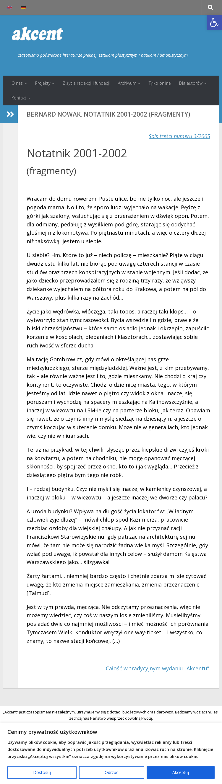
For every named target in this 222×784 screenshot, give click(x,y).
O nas (17, 83)
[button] (214, 22)
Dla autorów (190, 83)
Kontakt (19, 98)
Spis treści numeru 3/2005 (179, 136)
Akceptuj (180, 772)
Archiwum (127, 83)
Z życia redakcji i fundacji (86, 83)
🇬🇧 (9, 7)
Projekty (42, 83)
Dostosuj (42, 772)
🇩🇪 (23, 7)
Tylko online (160, 83)
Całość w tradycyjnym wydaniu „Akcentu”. (158, 668)
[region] (111, 753)
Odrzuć (111, 772)
